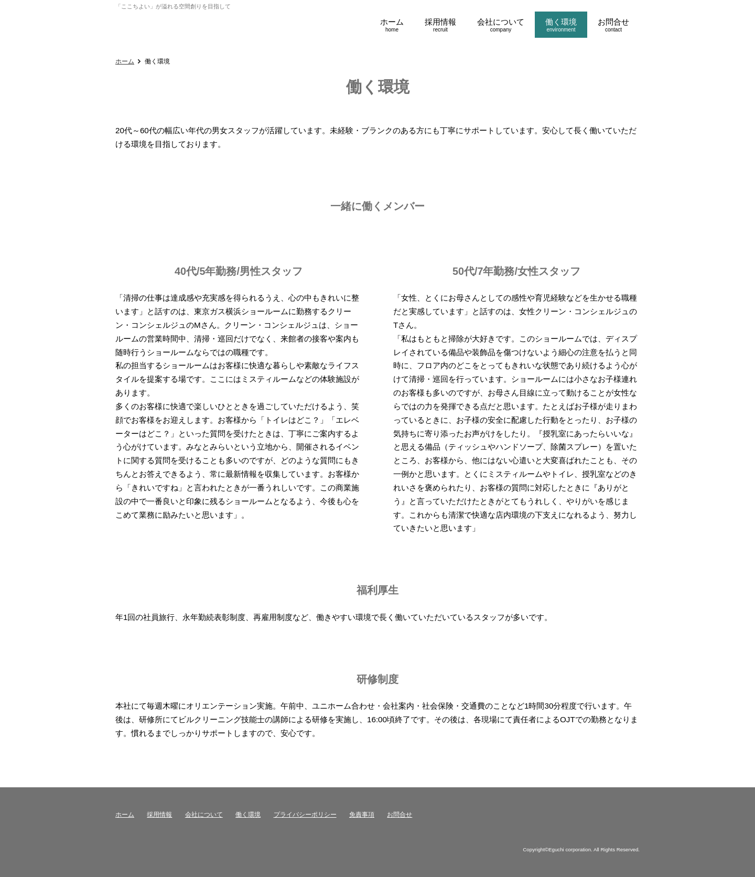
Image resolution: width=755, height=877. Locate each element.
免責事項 (361, 814)
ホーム (124, 61)
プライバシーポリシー (305, 814)
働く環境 (248, 814)
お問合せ (399, 814)
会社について (204, 814)
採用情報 (159, 814)
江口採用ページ (154, 25)
